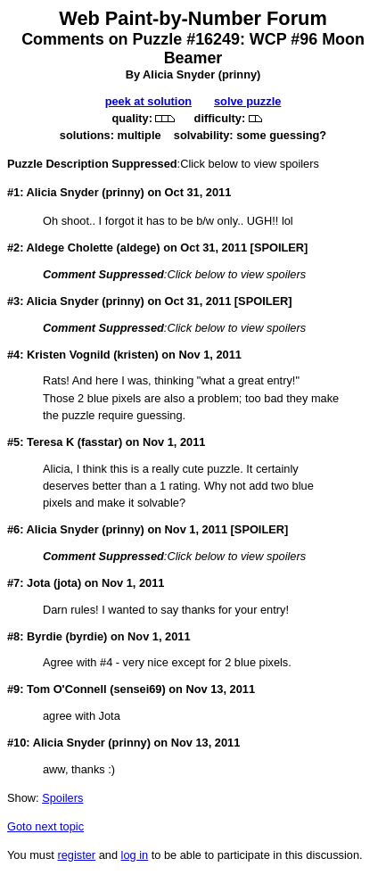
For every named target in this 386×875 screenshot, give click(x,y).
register (76, 855)
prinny (239, 74)
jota (67, 583)
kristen (135, 354)
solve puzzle (247, 101)
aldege (138, 247)
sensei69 (137, 689)
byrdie (86, 636)
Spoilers (62, 798)
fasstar (100, 442)
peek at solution (148, 101)
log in (135, 855)
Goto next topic (45, 826)
